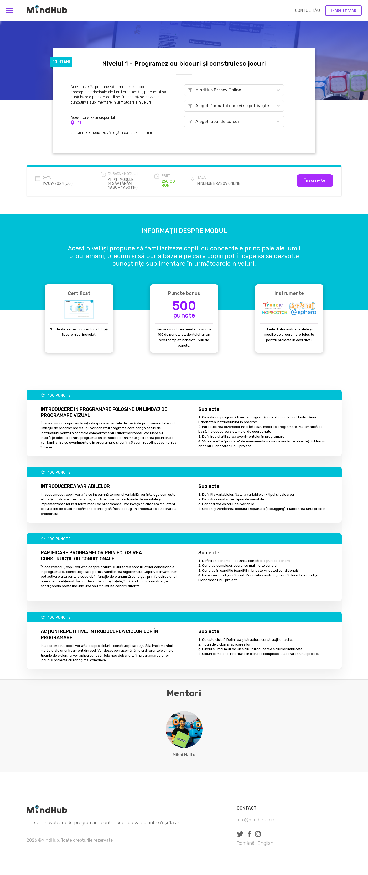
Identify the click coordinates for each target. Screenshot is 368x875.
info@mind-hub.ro (256, 820)
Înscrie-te (314, 180)
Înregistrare (343, 10)
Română (246, 843)
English (265, 843)
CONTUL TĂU (307, 10)
